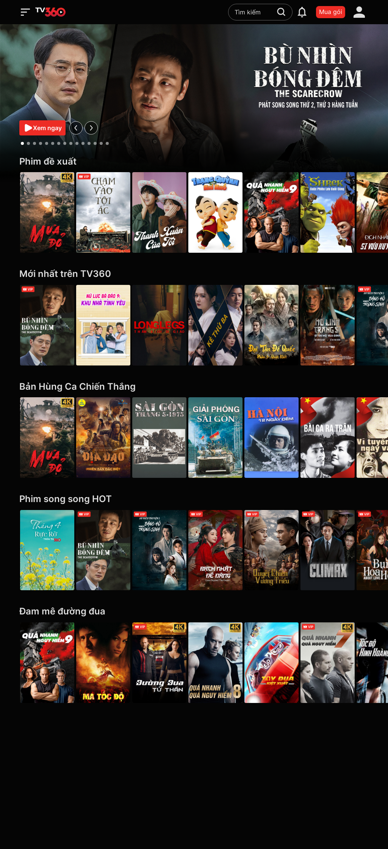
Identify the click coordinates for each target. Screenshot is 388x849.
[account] (359, 12)
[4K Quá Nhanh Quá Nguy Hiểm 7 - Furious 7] (341, 662)
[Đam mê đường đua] (194, 611)
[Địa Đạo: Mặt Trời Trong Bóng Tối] (106, 437)
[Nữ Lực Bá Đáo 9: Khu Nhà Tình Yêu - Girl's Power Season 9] (106, 325)
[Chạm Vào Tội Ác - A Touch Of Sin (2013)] (106, 212)
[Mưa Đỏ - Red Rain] (47, 212)
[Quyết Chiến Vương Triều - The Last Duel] (282, 550)
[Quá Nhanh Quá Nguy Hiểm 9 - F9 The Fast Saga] (282, 212)
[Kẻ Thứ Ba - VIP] (223, 325)
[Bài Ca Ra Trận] (341, 437)
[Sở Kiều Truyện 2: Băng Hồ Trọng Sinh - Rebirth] (165, 550)
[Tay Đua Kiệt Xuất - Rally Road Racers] (282, 662)
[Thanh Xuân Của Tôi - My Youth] (165, 212)
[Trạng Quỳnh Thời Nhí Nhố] (223, 212)
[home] (50, 12)
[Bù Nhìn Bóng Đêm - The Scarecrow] (47, 325)
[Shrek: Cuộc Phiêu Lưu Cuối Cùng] (341, 212)
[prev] (76, 127)
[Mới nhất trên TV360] (194, 274)
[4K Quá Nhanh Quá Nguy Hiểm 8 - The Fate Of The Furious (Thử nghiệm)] (223, 662)
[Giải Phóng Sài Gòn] (223, 437)
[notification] (302, 12)
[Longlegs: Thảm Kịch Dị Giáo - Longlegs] (165, 325)
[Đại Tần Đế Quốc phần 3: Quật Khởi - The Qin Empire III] (282, 325)
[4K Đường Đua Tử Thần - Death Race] (165, 662)
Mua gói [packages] (330, 12)
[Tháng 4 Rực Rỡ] (47, 550)
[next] (91, 127)
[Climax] (341, 550)
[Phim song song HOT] (194, 499)
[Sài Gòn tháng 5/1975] (165, 437)
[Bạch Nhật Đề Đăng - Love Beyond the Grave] (223, 550)
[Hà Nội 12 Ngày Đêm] (282, 437)
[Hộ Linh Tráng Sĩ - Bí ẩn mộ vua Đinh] (341, 325)
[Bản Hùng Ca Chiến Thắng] (194, 386)
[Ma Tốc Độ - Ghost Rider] (106, 662)
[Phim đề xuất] (194, 161)
